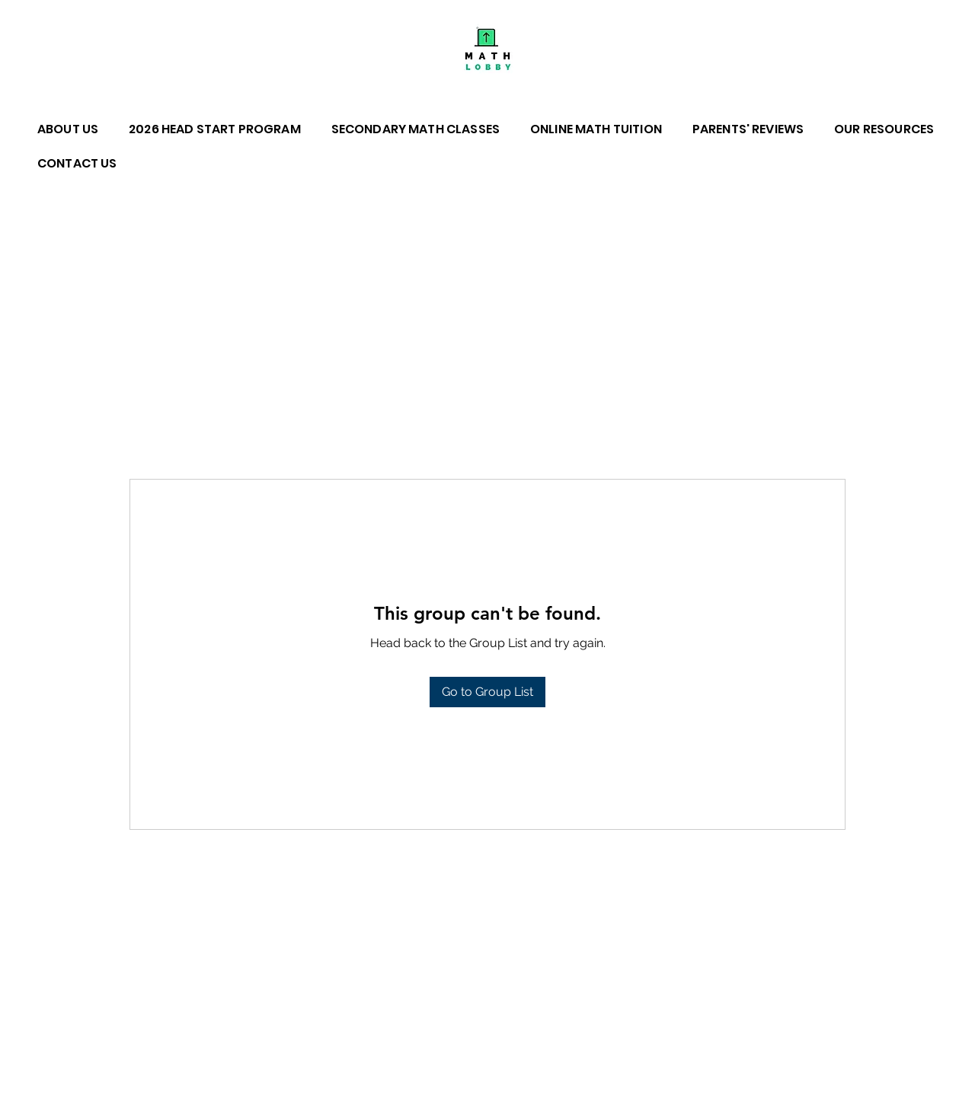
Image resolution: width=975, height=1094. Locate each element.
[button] (75, 129)
